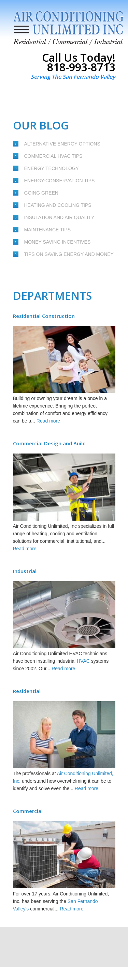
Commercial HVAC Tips (53, 156)
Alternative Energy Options (62, 144)
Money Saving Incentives (57, 242)
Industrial (25, 571)
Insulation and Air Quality (59, 217)
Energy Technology (51, 168)
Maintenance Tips (47, 229)
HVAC (83, 661)
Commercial (28, 811)
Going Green (41, 193)
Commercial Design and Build (49, 443)
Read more (48, 421)
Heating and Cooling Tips (57, 205)
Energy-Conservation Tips (59, 180)
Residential (27, 691)
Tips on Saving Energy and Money (69, 254)
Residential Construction (44, 315)
